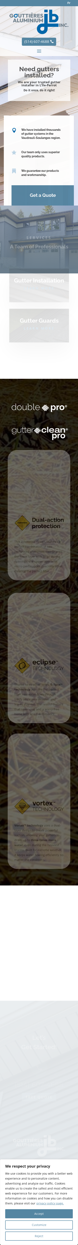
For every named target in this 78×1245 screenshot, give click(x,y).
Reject (39, 1236)
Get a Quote (41, 195)
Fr (68, 3)
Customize (39, 1225)
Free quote (39, 1113)
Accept (39, 1214)
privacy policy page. (50, 1203)
